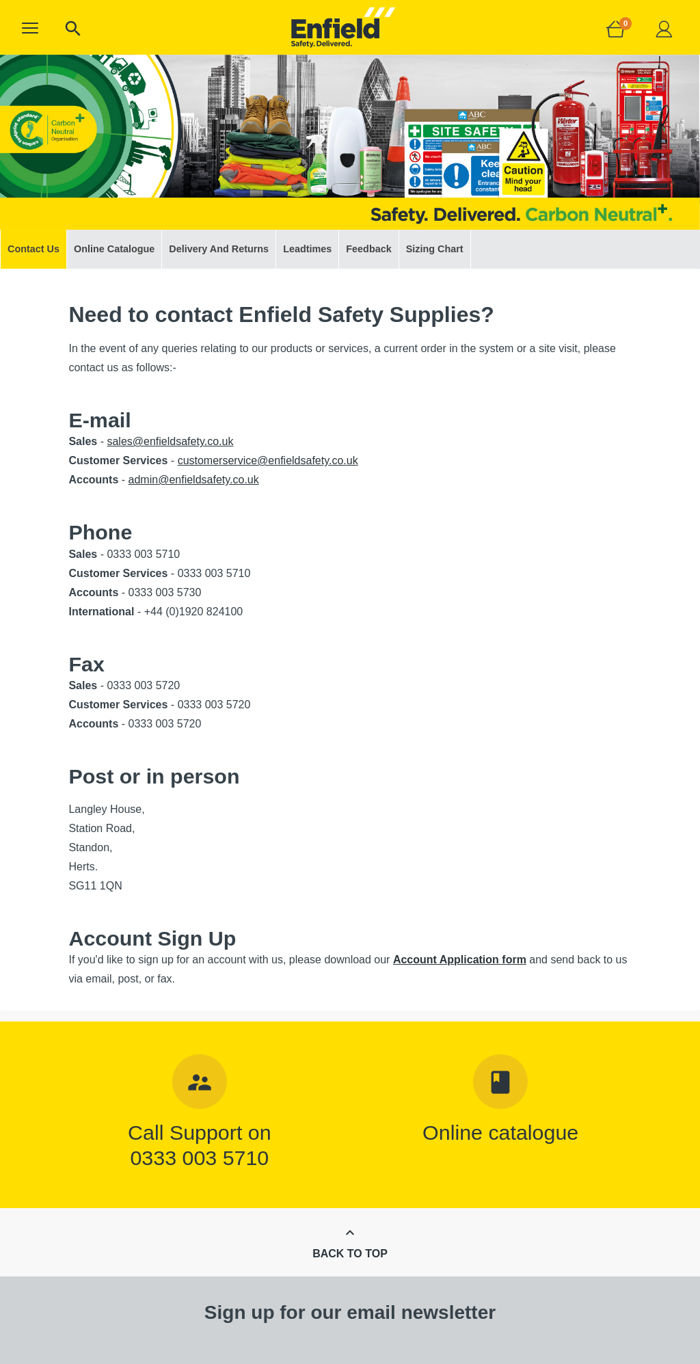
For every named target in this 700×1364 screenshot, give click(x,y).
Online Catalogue (114, 248)
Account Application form (459, 959)
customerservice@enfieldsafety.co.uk (268, 460)
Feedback (368, 248)
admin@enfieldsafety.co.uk (194, 479)
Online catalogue (500, 1132)
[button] (30, 28)
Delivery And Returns (219, 248)
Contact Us (33, 248)
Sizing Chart (434, 248)
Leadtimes (307, 248)
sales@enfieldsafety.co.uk (170, 441)
